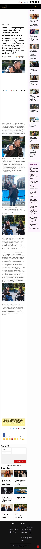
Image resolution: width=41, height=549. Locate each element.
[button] (39, 8)
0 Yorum (4, 57)
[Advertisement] (14, 14)
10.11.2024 (4, 56)
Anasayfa (3, 24)
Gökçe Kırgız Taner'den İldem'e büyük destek (19, 516)
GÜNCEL (22, 540)
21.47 (9, 56)
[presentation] (10, 457)
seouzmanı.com (27, 545)
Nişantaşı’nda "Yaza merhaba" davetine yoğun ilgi (6, 516)
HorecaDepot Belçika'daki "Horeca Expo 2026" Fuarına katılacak (7, 499)
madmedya (22, 546)
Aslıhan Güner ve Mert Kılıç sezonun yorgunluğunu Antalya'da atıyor (6, 482)
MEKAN (22, 537)
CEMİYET (22, 532)
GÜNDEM (30, 537)
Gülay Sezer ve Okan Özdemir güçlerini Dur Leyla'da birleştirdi (20, 482)
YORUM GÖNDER (20, 461)
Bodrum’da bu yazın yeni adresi (20, 498)
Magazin (7, 24)
